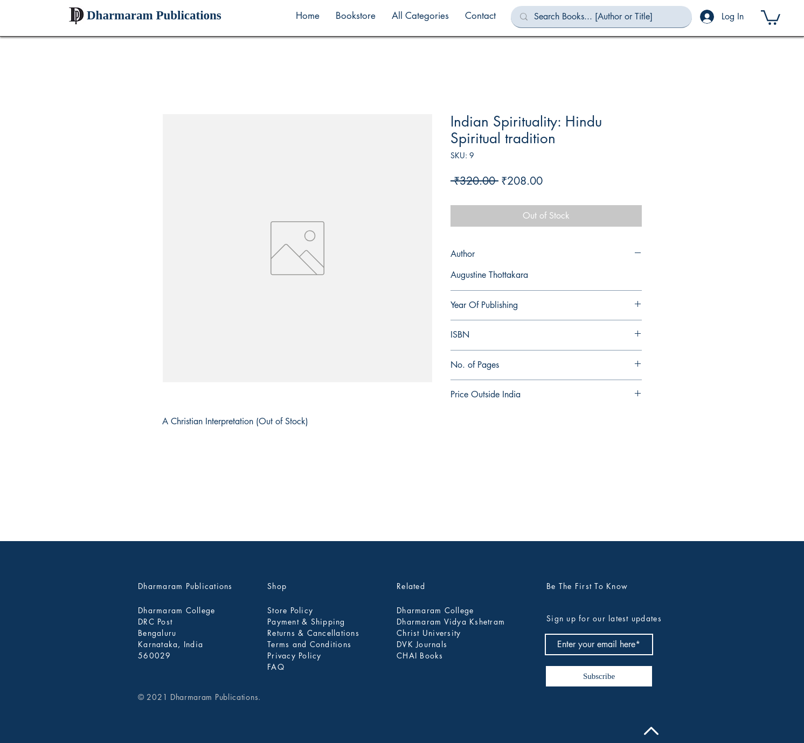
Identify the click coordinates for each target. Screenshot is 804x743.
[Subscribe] (599, 676)
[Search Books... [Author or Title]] (601, 16)
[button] (420, 15)
